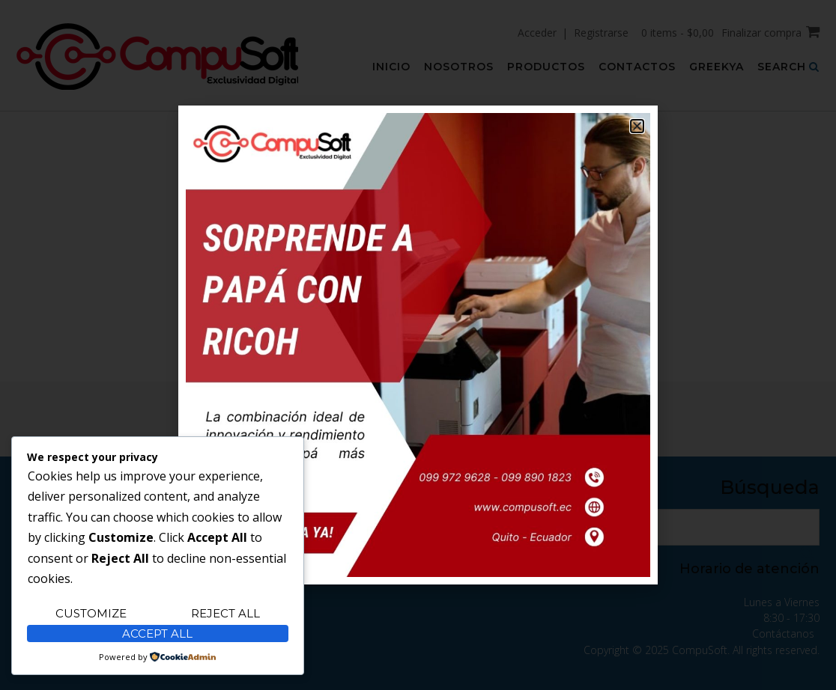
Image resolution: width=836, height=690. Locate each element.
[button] (637, 126)
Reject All (225, 613)
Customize (91, 613)
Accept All (157, 633)
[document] (418, 345)
